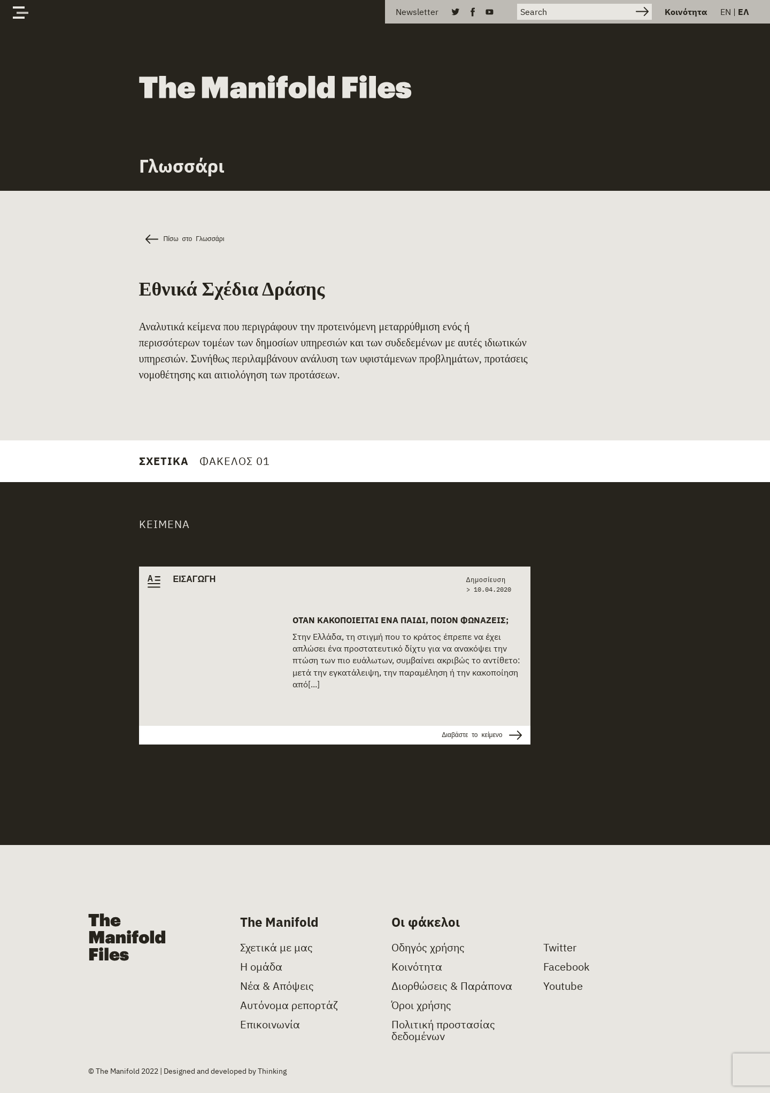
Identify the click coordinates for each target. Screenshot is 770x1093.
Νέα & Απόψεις (277, 986)
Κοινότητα (686, 11)
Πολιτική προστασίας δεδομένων (443, 1030)
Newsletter (417, 11)
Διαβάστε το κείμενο (481, 735)
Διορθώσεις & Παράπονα (451, 986)
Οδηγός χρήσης (428, 948)
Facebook (566, 967)
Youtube (563, 986)
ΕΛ (743, 11)
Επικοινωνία (270, 1024)
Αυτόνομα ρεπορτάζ (289, 1005)
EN (725, 11)
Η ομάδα (261, 967)
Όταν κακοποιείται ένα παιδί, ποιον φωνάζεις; (400, 620)
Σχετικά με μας (276, 948)
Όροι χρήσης (421, 1005)
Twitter (559, 948)
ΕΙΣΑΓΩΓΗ (194, 579)
